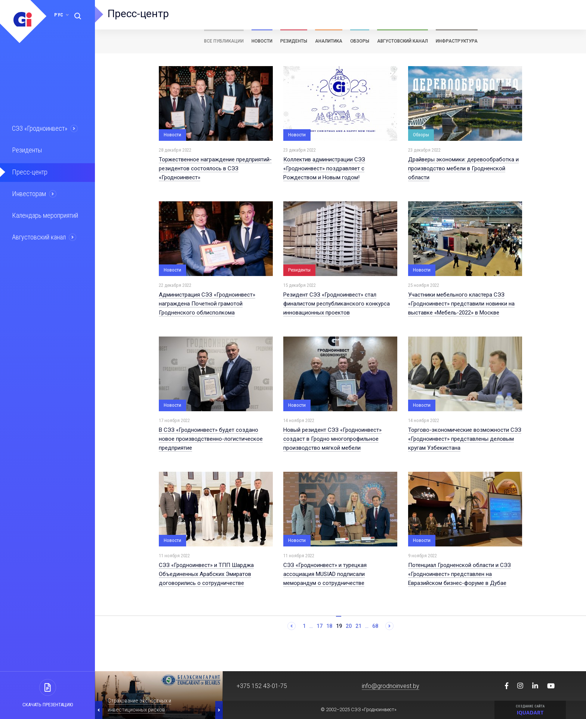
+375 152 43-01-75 (262, 685)
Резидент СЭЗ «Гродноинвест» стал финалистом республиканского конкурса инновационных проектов (336, 303)
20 (349, 626)
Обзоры (359, 41)
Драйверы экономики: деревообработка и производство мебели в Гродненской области (463, 168)
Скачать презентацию (47, 704)
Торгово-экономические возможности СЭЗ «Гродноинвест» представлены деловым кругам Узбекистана (464, 439)
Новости (262, 41)
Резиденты (27, 150)
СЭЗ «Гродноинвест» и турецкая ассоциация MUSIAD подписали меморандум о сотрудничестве (325, 574)
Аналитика (328, 41)
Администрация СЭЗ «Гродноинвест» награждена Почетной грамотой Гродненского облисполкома (207, 303)
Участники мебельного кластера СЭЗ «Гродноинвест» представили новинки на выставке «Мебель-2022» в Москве (461, 303)
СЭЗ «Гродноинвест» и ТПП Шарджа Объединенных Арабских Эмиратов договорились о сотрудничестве (206, 574)
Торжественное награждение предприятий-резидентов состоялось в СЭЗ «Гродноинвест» (215, 168)
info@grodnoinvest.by (390, 685)
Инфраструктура (457, 41)
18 (329, 626)
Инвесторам (28, 192)
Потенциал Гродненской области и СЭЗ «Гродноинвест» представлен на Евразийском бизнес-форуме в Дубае (459, 574)
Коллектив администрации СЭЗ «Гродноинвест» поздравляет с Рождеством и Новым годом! (324, 168)
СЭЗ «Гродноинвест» (39, 128)
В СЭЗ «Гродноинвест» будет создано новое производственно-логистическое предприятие (211, 439)
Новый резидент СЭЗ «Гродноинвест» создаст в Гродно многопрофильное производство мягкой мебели (332, 439)
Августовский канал (39, 235)
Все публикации (224, 41)
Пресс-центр (29, 171)
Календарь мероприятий (44, 213)
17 (320, 626)
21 (358, 626)
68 (375, 626)
